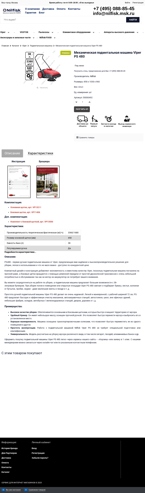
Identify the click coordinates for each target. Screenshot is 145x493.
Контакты (74, 8)
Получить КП (82, 109)
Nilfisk (93, 76)
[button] (89, 102)
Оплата (61, 8)
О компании (32, 8)
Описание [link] (12, 153)
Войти (127, 3)
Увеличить (44, 88)
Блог (42, 12)
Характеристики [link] (40, 153)
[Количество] (82, 102)
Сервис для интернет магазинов (18, 482)
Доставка (48, 8)
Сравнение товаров (37, 490)
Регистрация (138, 3)
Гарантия (30, 12)
